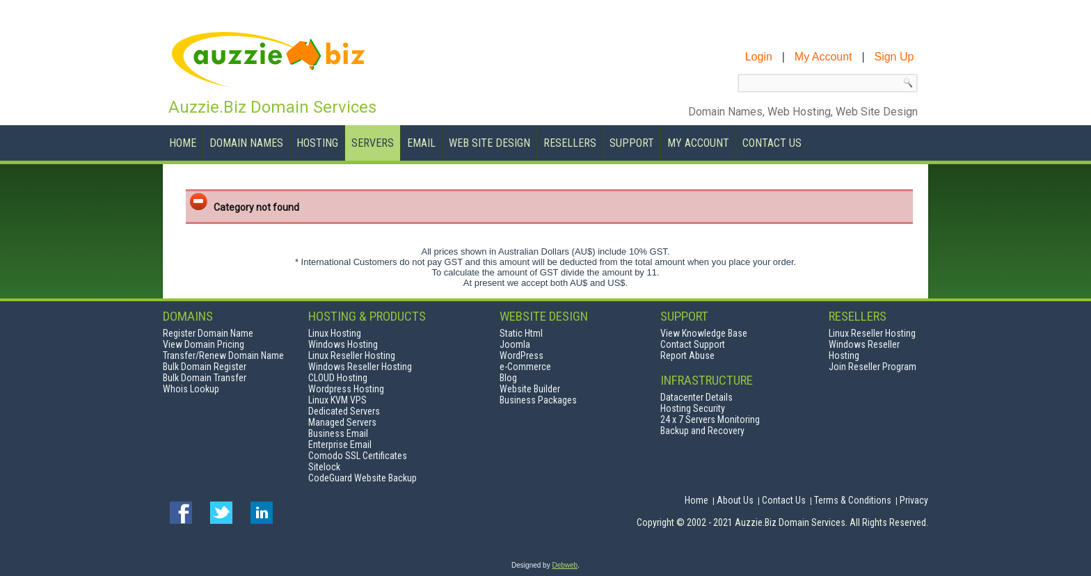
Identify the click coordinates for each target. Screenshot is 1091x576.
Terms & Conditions (852, 500)
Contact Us (772, 143)
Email (421, 143)
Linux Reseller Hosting (351, 355)
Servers (372, 143)
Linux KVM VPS (337, 400)
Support (632, 143)
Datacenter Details (696, 397)
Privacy (914, 500)
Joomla (515, 344)
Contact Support (692, 344)
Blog (508, 377)
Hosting (317, 143)
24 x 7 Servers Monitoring (710, 419)
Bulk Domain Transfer (204, 377)
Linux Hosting (334, 333)
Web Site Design (489, 143)
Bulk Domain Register (204, 366)
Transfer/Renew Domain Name (223, 355)
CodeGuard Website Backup (362, 477)
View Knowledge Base (703, 333)
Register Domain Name (208, 333)
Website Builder (530, 388)
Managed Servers (342, 422)
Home (182, 143)
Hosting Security (692, 408)
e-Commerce (525, 366)
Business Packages (538, 400)
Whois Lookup (191, 388)
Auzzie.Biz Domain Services (272, 107)
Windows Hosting (343, 344)
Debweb (565, 565)
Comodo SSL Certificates (357, 455)
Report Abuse (687, 355)
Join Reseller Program (872, 366)
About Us (735, 500)
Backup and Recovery (702, 430)
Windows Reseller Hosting (360, 366)
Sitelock (324, 466)
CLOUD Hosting (337, 377)
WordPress (521, 355)
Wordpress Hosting (346, 388)
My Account (698, 143)
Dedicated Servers (344, 411)
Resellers (569, 143)
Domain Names (246, 143)
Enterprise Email (340, 444)
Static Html (521, 333)
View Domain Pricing (203, 344)
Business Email (338, 433)
